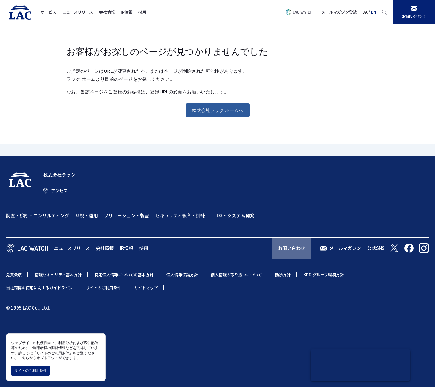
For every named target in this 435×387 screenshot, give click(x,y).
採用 (142, 12)
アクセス (59, 191)
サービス (48, 12)
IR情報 (126, 12)
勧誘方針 (283, 274)
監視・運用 (86, 215)
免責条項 (14, 274)
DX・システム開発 (235, 215)
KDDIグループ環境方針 (324, 274)
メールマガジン (345, 248)
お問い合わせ (291, 248)
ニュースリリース (77, 12)
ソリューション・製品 (126, 215)
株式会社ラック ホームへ (217, 110)
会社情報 (107, 12)
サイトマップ (146, 287)
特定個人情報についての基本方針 (124, 274)
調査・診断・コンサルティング (37, 215)
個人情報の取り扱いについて (236, 274)
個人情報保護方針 (182, 274)
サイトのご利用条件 (30, 370)
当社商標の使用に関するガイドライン (39, 287)
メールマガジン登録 (339, 12)
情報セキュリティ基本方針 (58, 274)
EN (373, 12)
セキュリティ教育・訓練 (180, 215)
